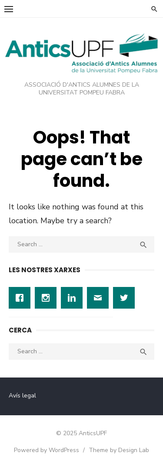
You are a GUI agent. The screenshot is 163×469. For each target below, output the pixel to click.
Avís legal (22, 395)
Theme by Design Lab (119, 450)
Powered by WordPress (46, 450)
